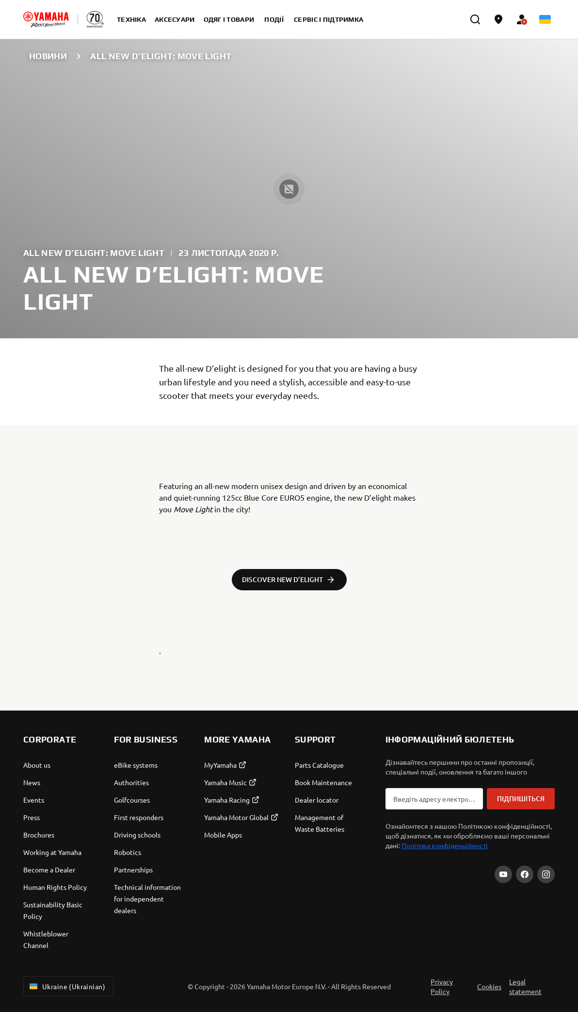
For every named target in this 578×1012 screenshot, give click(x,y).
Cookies (489, 986)
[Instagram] (546, 874)
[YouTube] (503, 874)
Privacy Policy (442, 986)
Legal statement (525, 986)
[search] (475, 19)
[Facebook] (524, 874)
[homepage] (46, 19)
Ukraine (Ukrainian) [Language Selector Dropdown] (66, 986)
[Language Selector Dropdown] (545, 19)
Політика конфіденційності (444, 845)
